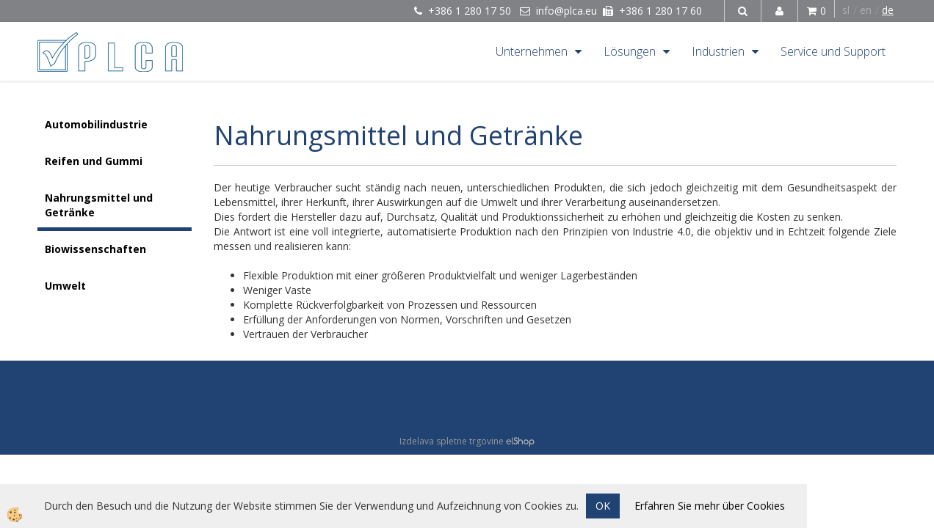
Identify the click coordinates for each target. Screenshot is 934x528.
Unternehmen (532, 51)
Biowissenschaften (95, 249)
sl (846, 10)
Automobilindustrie (96, 124)
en (866, 10)
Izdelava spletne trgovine (451, 441)
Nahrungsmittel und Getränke (99, 205)
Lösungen (630, 51)
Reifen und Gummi (93, 161)
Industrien (718, 51)
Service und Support (833, 51)
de (888, 10)
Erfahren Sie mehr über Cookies (709, 506)
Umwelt (65, 286)
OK (602, 506)
